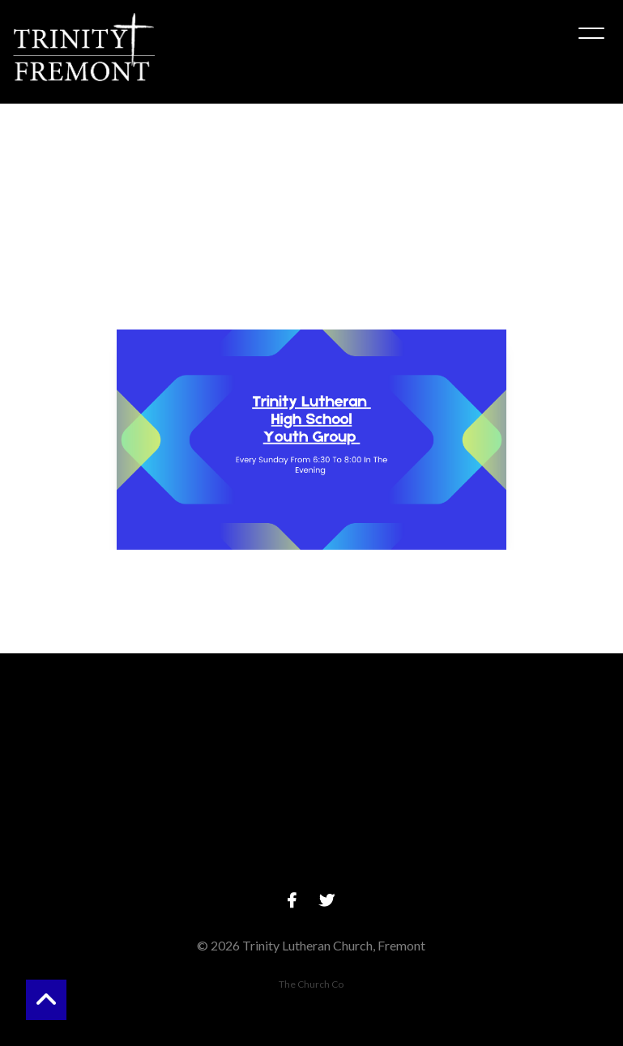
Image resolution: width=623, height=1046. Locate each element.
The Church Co (311, 984)
